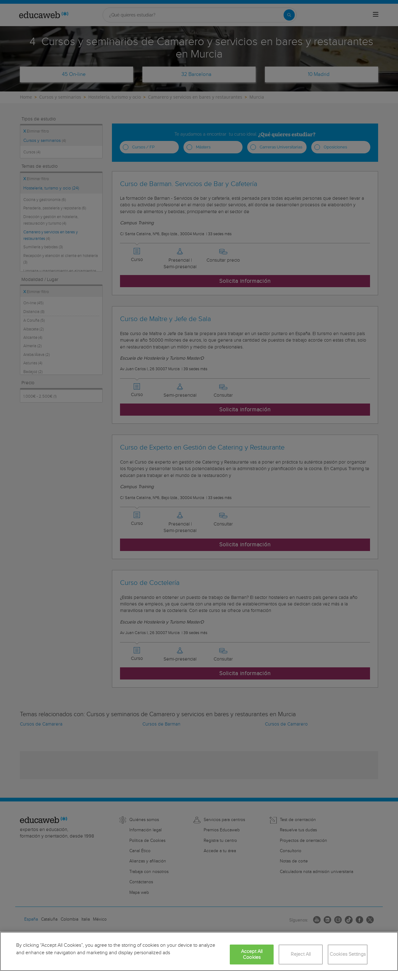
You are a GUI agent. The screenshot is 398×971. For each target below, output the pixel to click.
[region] (199, 951)
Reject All (301, 954)
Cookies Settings (348, 954)
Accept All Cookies (252, 954)
